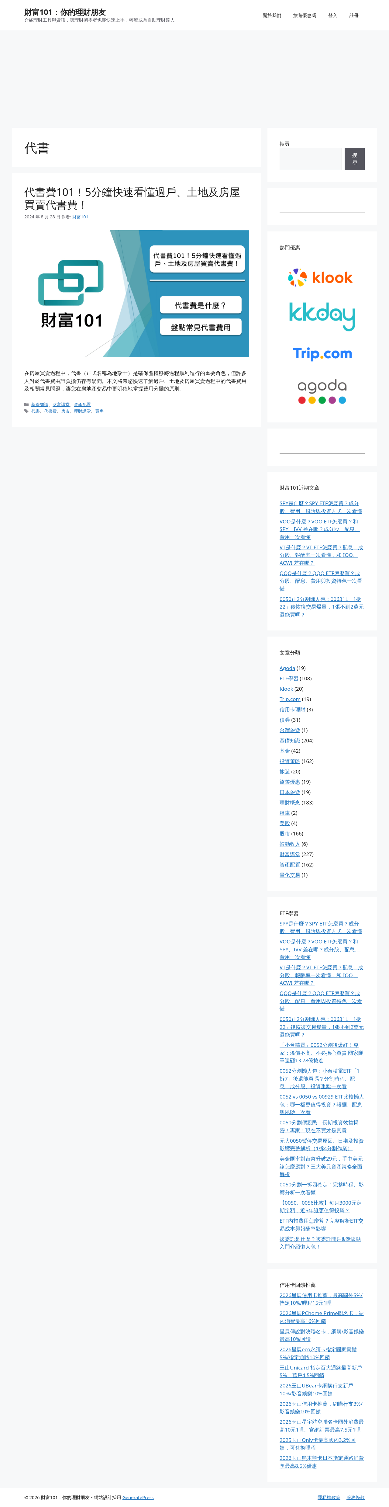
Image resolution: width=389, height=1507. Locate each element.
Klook (286, 688)
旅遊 (285, 771)
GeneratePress (138, 1497)
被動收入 (290, 843)
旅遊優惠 (290, 781)
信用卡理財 (292, 709)
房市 (65, 411)
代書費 (50, 411)
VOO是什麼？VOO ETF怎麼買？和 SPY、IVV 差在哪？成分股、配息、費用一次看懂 (320, 529)
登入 (332, 15)
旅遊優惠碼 (304, 15)
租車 (285, 812)
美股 (285, 823)
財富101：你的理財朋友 (65, 12)
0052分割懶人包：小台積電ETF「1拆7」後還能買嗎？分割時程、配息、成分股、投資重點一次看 (320, 1078)
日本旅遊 (290, 792)
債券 (285, 719)
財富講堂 (61, 404)
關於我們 (272, 15)
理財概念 (290, 802)
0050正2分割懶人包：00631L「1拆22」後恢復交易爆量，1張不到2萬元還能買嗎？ (322, 607)
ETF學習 (289, 678)
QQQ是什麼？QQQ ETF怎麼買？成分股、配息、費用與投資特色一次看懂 (321, 581)
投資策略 (290, 761)
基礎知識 (39, 404)
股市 (285, 833)
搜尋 (285, 143)
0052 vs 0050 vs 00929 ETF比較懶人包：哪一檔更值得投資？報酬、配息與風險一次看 (322, 1104)
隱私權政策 (329, 1497)
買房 (99, 411)
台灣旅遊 (290, 730)
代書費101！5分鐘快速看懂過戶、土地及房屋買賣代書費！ (132, 198)
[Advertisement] (194, 76)
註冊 (354, 15)
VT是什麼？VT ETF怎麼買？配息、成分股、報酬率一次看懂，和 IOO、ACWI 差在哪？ (321, 555)
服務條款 (355, 1497)
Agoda (287, 668)
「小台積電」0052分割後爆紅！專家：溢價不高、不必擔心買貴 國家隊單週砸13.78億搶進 (321, 1052)
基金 (285, 750)
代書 (35, 411)
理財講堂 (82, 411)
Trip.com (290, 699)
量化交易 (290, 874)
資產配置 (82, 404)
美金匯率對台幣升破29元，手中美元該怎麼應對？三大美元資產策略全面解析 (321, 1166)
